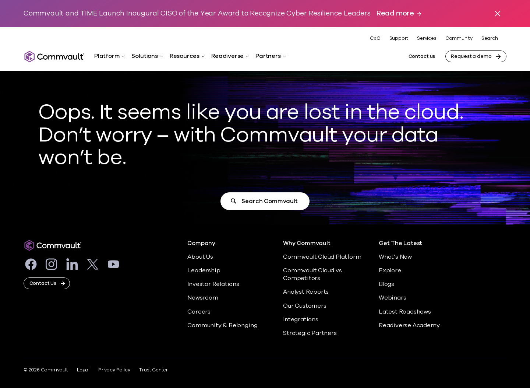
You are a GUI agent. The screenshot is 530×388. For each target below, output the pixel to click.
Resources (184, 56)
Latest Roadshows (405, 312)
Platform (107, 56)
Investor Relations (213, 284)
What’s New (395, 257)
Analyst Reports (306, 292)
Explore (390, 270)
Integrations (300, 319)
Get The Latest (400, 243)
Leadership (203, 270)
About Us (200, 257)
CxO (375, 38)
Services (426, 38)
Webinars (392, 298)
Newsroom (202, 298)
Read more (395, 13)
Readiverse (227, 56)
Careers (199, 312)
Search (489, 38)
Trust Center (153, 370)
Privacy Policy (114, 370)
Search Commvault (269, 201)
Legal (83, 370)
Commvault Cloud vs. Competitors (313, 274)
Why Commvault (307, 243)
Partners (267, 56)
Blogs (386, 284)
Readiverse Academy (409, 325)
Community (459, 38)
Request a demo (471, 56)
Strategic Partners (310, 333)
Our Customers (304, 306)
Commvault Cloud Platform (322, 257)
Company (201, 243)
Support (399, 38)
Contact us (422, 56)
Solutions (144, 56)
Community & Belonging (222, 325)
